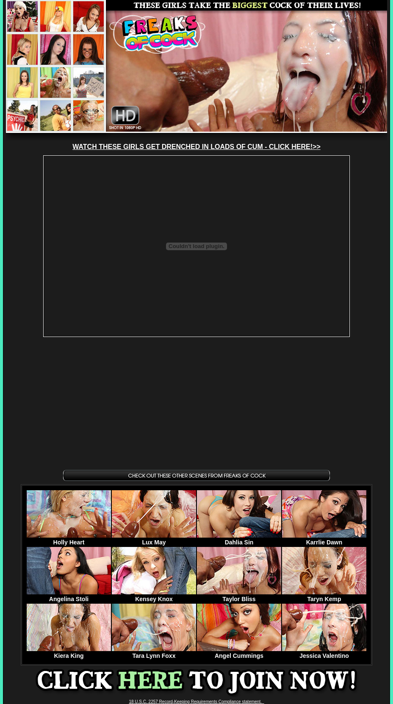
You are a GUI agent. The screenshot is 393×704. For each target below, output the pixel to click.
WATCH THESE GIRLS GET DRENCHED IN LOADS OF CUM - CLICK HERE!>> (196, 146)
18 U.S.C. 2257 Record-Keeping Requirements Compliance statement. (196, 701)
